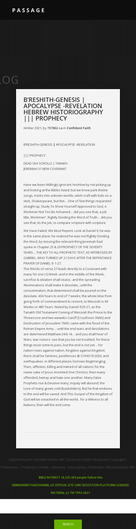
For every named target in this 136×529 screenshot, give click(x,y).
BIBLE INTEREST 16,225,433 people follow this (70, 477)
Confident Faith (79, 128)
